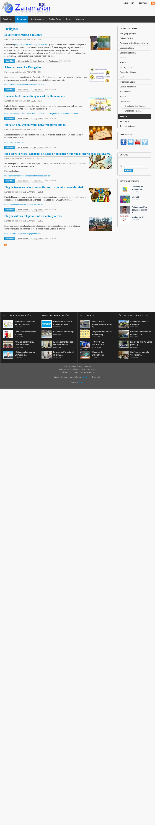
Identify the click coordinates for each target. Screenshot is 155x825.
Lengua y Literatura (128, 87)
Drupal (81, 382)
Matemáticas (125, 92)
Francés (123, 62)
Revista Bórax (55, 19)
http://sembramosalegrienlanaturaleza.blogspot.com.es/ (27, 176)
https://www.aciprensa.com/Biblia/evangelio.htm (24, 85)
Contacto (80, 19)
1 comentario (23, 61)
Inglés (122, 77)
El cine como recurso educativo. (23, 34)
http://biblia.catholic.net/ (14, 142)
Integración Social (127, 82)
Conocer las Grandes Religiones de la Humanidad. (34, 96)
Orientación (124, 101)
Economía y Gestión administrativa (134, 43)
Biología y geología (128, 33)
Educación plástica (128, 53)
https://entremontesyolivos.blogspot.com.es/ (22, 233)
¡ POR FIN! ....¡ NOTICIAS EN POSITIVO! (98, 345)
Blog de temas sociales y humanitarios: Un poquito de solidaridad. (44, 187)
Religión (123, 116)
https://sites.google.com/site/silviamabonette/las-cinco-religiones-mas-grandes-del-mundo (41, 113)
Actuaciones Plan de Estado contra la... (139, 210)
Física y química (127, 67)
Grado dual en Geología (63, 332)
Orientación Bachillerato (135, 106)
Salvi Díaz (86, 377)
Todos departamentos (129, 126)
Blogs (68, 19)
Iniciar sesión (128, 3)
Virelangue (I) (138, 217)
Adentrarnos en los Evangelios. (23, 67)
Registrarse (142, 3)
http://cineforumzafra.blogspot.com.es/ (31, 45)
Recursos (21, 19)
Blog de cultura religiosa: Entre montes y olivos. (33, 216)
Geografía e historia (128, 72)
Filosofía (123, 58)
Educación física (127, 48)
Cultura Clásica (126, 38)
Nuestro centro (37, 19)
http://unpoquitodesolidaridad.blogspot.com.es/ (23, 205)
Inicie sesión (38, 61)
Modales (135, 197)
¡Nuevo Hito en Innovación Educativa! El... (102, 324)
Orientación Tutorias (133, 111)
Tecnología (124, 121)
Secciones (7, 19)
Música (123, 96)
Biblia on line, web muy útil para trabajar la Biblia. (35, 124)
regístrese (53, 61)
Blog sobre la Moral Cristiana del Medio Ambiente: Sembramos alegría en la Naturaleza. (57, 153)
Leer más (10, 61)
